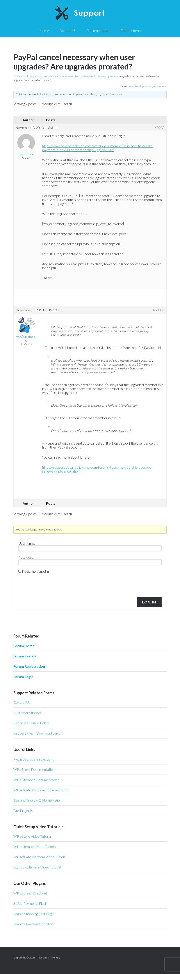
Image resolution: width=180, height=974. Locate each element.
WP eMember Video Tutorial (34, 846)
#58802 (159, 310)
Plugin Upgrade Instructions (33, 759)
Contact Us (21, 702)
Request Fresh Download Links (36, 733)
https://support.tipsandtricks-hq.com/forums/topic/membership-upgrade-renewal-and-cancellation (97, 469)
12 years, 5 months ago (85, 94)
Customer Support (27, 713)
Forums (56, 76)
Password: (26, 557)
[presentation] (48, 584)
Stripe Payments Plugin (30, 903)
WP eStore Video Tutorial (32, 836)
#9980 (160, 128)
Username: (26, 543)
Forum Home (23, 646)
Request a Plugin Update (31, 723)
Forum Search (24, 656)
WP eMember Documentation (36, 780)
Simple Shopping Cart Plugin (33, 914)
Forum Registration (29, 666)
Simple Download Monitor (33, 924)
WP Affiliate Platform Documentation (41, 790)
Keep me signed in (35, 571)
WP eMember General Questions (99, 76)
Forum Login (23, 676)
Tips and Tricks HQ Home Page (36, 800)
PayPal (148, 86)
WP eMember (71, 76)
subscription (160, 86)
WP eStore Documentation (34, 769)
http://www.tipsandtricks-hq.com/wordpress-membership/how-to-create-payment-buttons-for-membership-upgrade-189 (97, 148)
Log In (149, 602)
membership (136, 86)
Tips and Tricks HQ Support (90, 13)
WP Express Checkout (30, 893)
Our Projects (23, 810)
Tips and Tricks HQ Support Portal (32, 76)
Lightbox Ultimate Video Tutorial (37, 867)
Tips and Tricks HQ (48, 957)
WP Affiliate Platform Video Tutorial (39, 857)
